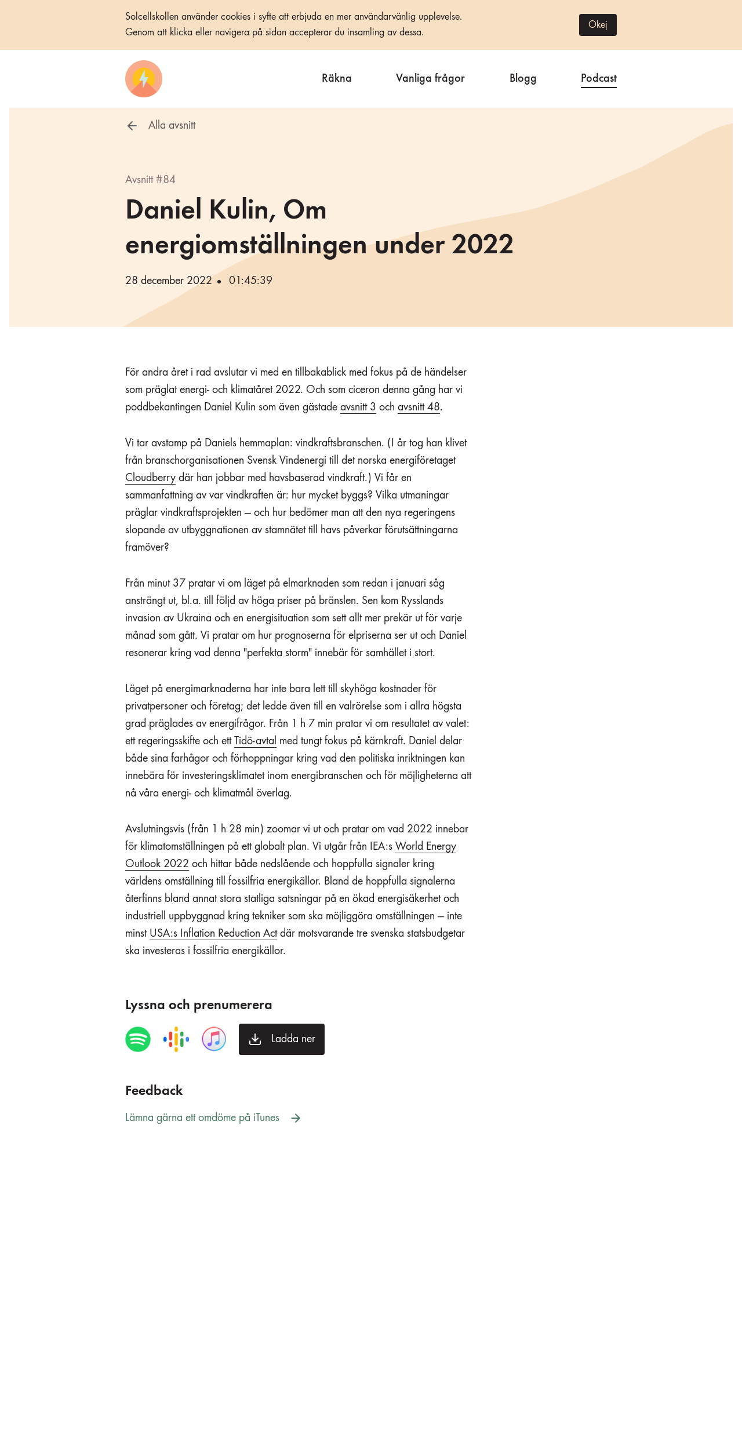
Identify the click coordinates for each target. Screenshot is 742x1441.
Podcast (599, 77)
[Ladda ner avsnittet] (282, 1039)
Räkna (337, 77)
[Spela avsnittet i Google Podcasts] (176, 1039)
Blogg (523, 77)
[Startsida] (143, 78)
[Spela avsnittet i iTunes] (214, 1039)
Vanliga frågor (430, 77)
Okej (598, 25)
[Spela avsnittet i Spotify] (138, 1039)
